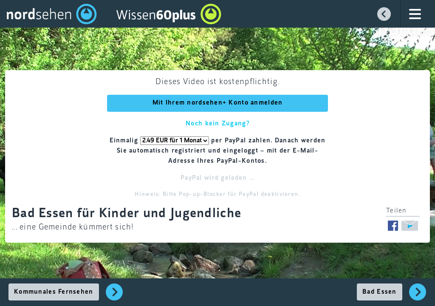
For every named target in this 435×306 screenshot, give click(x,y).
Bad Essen (379, 292)
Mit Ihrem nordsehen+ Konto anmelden (218, 102)
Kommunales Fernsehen (53, 292)
